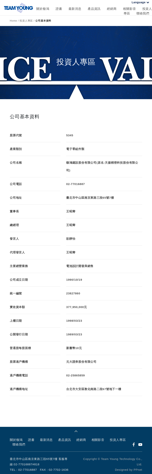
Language (140, 2)
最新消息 (75, 8)
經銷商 (111, 8)
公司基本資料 (43, 20)
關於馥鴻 (42, 8)
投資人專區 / (27, 20)
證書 (59, 8)
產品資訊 (94, 8)
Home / (15, 20)
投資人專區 (118, 439)
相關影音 (129, 8)
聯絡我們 (142, 13)
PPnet (138, 469)
